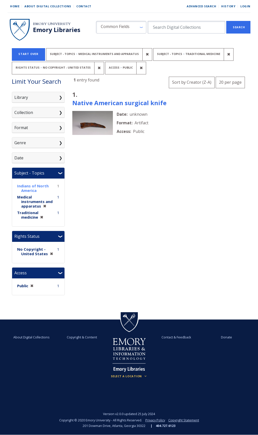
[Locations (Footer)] (129, 376)
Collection (23, 112)
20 (230, 81)
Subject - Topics (29, 173)
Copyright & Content (82, 337)
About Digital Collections (47, 6)
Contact (83, 6)
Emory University (52, 23)
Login (245, 6)
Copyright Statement (183, 420)
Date (18, 158)
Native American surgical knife (119, 103)
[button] (121, 27)
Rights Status (27, 236)
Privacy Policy (155, 420)
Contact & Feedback (176, 337)
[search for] (186, 27)
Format (21, 127)
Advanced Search (201, 6)
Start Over (28, 54)
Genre (20, 143)
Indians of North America (33, 188)
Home (14, 6)
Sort (191, 82)
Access (20, 273)
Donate (226, 337)
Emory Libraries (56, 30)
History (228, 6)
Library (21, 97)
